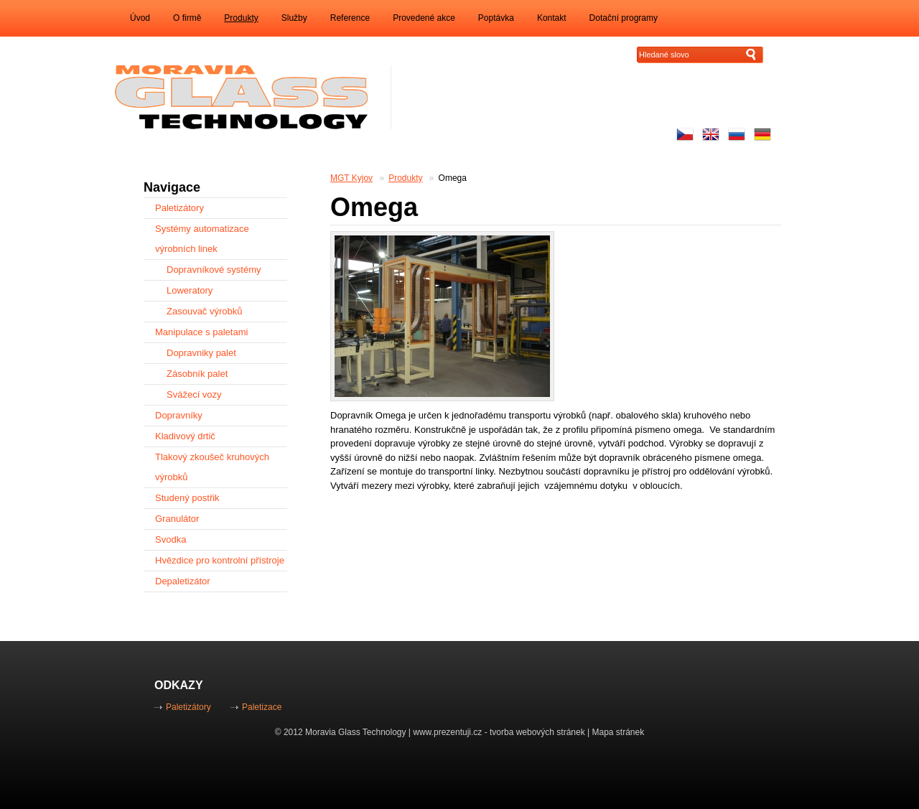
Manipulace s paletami (201, 332)
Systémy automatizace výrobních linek (202, 238)
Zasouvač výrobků (205, 311)
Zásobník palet (197, 373)
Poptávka (496, 18)
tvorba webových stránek (537, 732)
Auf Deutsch (762, 134)
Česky (685, 134)
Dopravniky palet (201, 352)
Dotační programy (623, 18)
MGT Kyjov (351, 178)
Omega (453, 178)
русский (736, 134)
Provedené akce (424, 18)
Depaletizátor (182, 581)
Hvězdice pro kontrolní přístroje (219, 560)
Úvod (140, 18)
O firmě (187, 18)
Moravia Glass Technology (355, 732)
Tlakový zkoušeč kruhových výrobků (212, 467)
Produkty (241, 18)
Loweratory (190, 290)
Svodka (170, 539)
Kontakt (551, 18)
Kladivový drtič (185, 436)
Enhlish (710, 134)
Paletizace (261, 707)
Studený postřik (187, 497)
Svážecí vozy (194, 394)
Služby (294, 18)
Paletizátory (179, 207)
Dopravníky (178, 415)
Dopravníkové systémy (214, 269)
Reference (350, 18)
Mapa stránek (618, 732)
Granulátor (177, 518)
